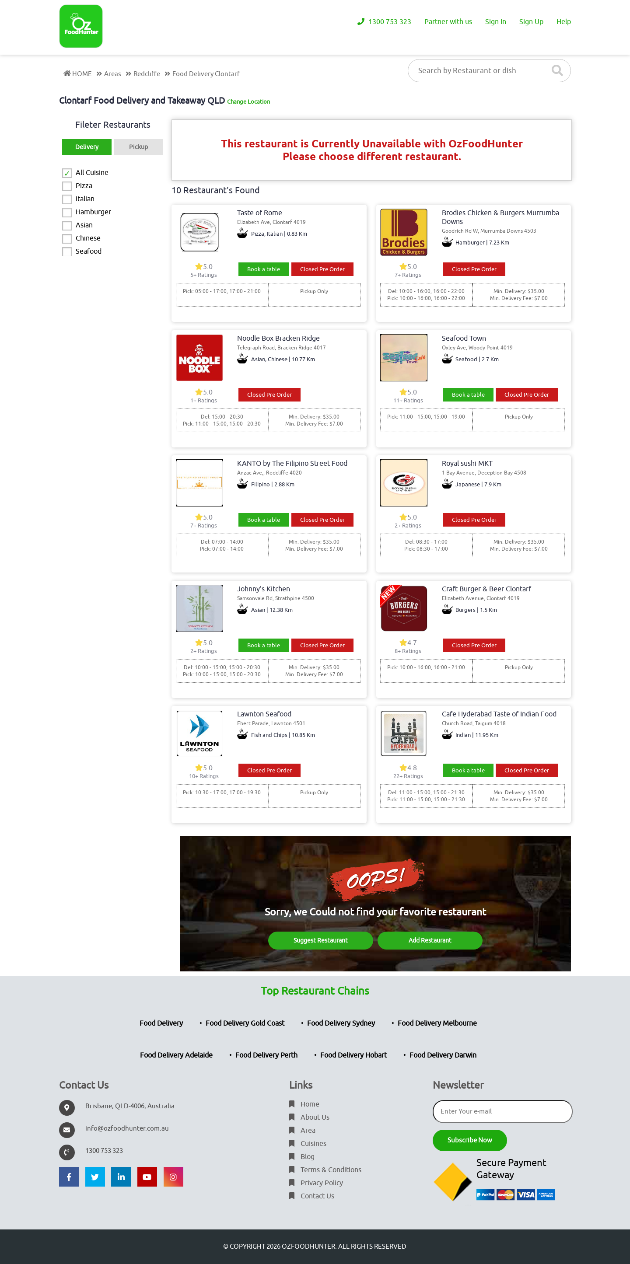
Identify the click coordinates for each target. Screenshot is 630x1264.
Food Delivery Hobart (353, 1055)
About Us (309, 1117)
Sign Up (531, 21)
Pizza (84, 186)
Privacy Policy (316, 1183)
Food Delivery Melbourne (437, 1023)
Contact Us (311, 1196)
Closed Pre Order (322, 269)
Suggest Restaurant (321, 940)
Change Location (248, 101)
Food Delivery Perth (266, 1055)
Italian (85, 199)
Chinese (88, 238)
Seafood (89, 251)
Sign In (495, 21)
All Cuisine (92, 172)
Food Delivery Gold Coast (245, 1023)
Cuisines (307, 1143)
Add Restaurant (430, 940)
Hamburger (93, 212)
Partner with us (448, 21)
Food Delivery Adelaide (176, 1055)
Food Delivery (161, 1023)
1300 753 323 (384, 21)
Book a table (263, 269)
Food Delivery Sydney (341, 1023)
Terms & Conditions (325, 1170)
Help (563, 21)
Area (302, 1130)
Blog (302, 1156)
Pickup (138, 147)
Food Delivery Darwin (443, 1055)
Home (304, 1104)
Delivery (86, 147)
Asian (84, 225)
